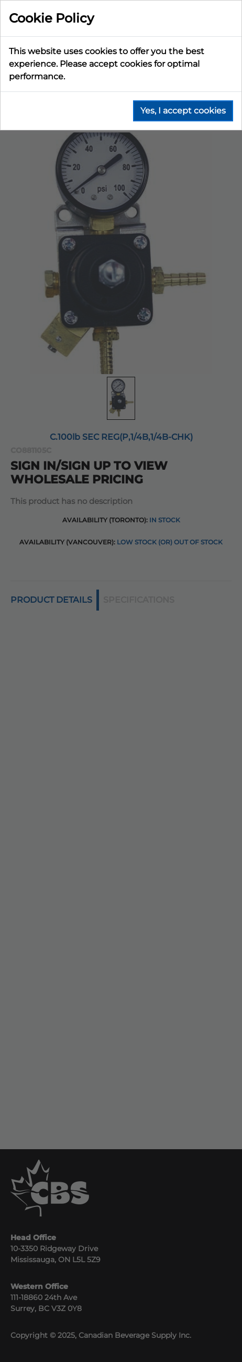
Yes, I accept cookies (183, 111)
